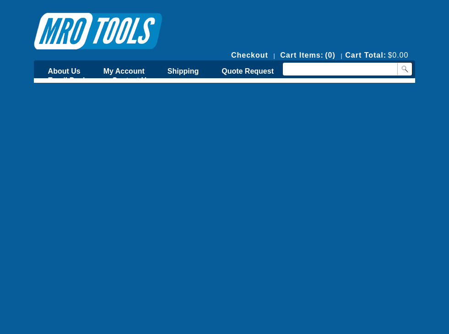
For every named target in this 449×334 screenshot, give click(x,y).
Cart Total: (365, 55)
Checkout (249, 55)
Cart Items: (302, 55)
